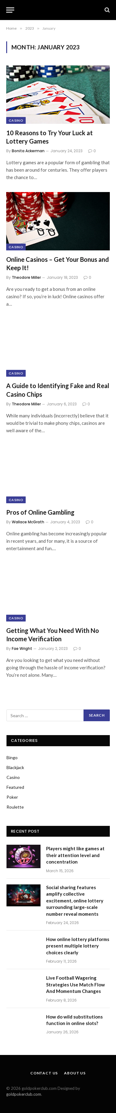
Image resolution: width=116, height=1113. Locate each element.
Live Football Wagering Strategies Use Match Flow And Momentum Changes (75, 984)
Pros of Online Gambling (40, 512)
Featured (15, 787)
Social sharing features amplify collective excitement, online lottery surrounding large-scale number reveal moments (74, 901)
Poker (12, 797)
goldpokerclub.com (23, 1094)
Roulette (15, 807)
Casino (16, 120)
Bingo (12, 757)
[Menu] (10, 10)
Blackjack (15, 767)
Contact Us (44, 1073)
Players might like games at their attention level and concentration (75, 855)
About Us (75, 1073)
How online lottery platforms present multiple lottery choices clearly (77, 945)
